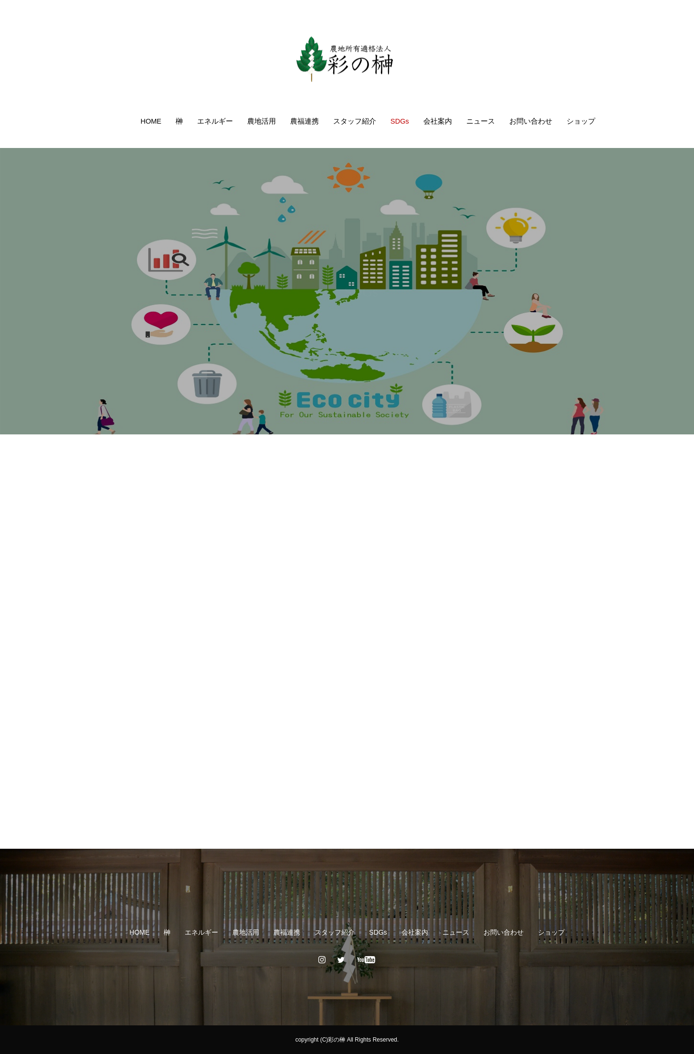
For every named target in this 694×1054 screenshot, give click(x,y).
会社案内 (437, 121)
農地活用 (261, 121)
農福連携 (304, 121)
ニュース (480, 121)
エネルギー (215, 121)
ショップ (581, 121)
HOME (150, 121)
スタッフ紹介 (354, 121)
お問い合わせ (530, 121)
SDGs (399, 121)
